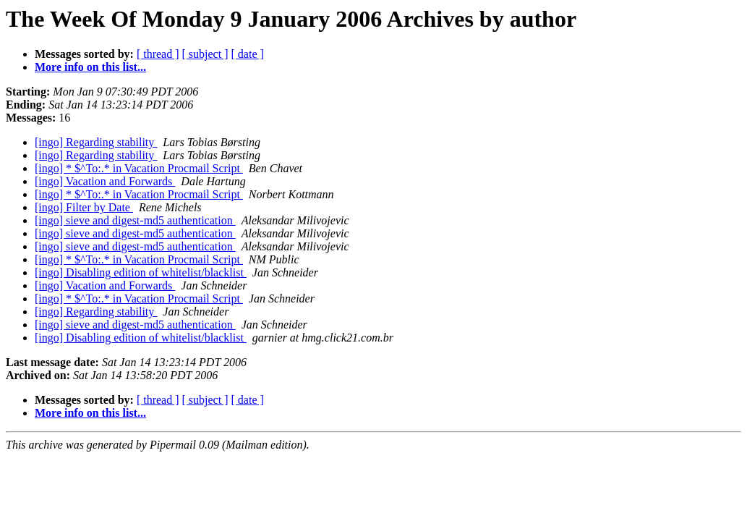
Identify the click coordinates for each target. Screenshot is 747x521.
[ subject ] (205, 54)
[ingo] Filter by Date (84, 207)
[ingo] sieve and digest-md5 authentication (135, 220)
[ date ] (247, 54)
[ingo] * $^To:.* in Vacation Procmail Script (139, 168)
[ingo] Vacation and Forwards (105, 181)
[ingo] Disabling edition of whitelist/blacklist (141, 272)
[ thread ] (158, 54)
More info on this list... (90, 67)
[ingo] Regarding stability (96, 142)
